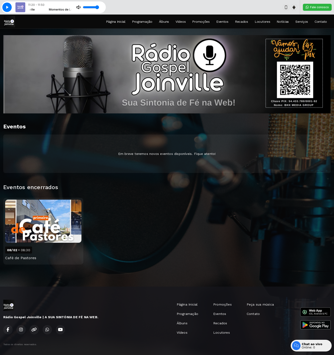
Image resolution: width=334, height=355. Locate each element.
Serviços (301, 21)
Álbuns (164, 21)
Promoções (200, 21)
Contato (321, 21)
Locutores (262, 21)
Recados (241, 21)
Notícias (283, 21)
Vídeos (181, 21)
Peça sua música (260, 304)
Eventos (222, 21)
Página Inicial (115, 21)
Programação (142, 21)
